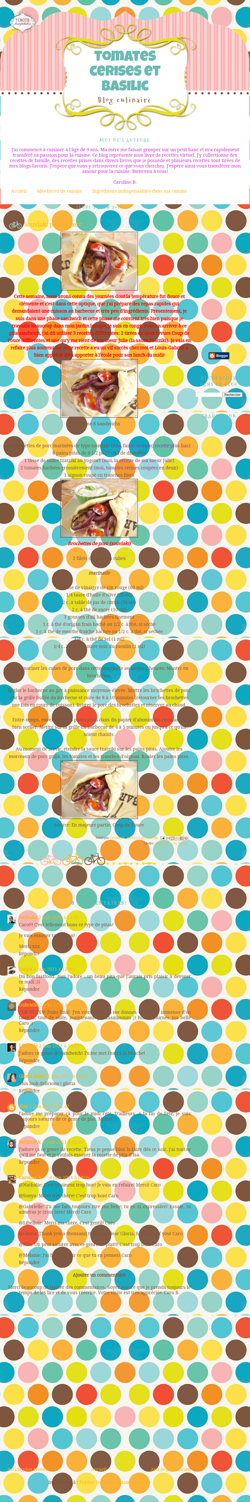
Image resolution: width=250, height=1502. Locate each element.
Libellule (28, 1046)
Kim (23, 1106)
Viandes (183, 843)
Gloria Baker (32, 1076)
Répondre (29, 953)
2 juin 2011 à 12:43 (53, 969)
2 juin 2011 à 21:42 (49, 1106)
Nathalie (28, 917)
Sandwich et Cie (166, 843)
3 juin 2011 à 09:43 (63, 1142)
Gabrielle (29, 1005)
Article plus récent (27, 1469)
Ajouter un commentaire (99, 1275)
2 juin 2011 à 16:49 (67, 1076)
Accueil (19, 191)
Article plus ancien (171, 1469)
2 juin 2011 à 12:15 (59, 917)
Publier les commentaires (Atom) (114, 1482)
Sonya (25, 969)
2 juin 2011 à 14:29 (59, 1046)
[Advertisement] (99, 1431)
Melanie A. (30, 1142)
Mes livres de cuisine (59, 191)
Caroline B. (30, 1177)
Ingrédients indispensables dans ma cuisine (139, 191)
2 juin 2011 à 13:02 (60, 1005)
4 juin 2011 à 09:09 (69, 1177)
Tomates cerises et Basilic (125, 73)
